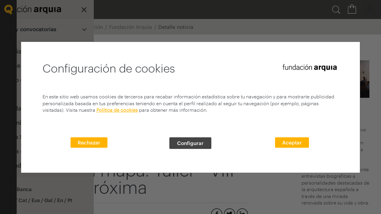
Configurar (190, 143)
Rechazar (89, 142)
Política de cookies (117, 110)
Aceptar (292, 142)
